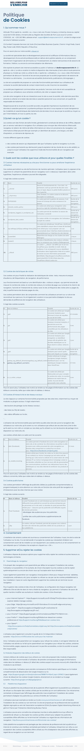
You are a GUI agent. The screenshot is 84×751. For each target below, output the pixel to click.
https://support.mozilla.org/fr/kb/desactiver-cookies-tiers (39, 620)
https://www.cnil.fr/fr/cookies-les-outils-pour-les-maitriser (32, 637)
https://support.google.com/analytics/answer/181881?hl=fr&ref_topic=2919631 (36, 674)
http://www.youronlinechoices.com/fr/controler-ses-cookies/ (34, 720)
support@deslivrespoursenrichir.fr (50, 37)
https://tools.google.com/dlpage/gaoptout (26, 680)
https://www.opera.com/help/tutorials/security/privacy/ (28, 626)
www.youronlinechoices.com (51, 700)
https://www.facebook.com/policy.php (44, 451)
